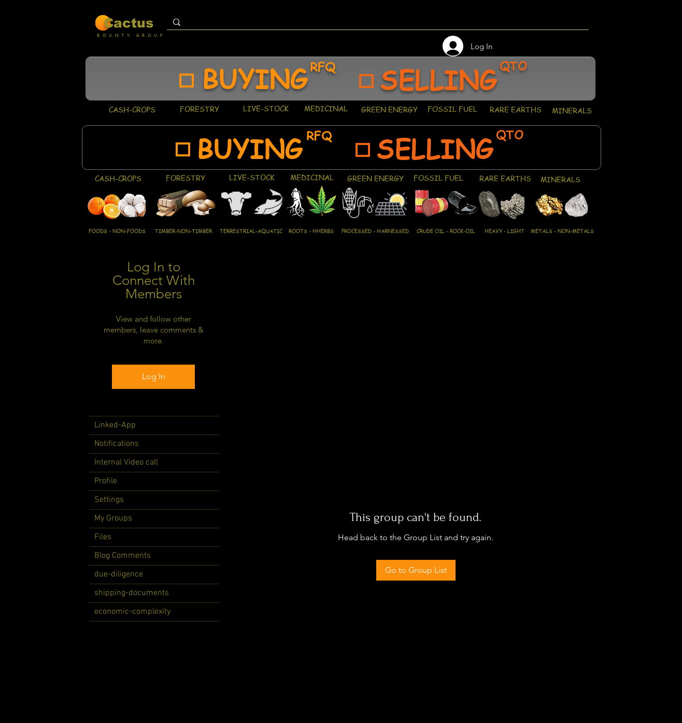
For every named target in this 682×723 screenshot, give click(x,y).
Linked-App (115, 425)
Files (102, 537)
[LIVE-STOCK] (265, 108)
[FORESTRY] (199, 109)
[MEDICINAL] (326, 108)
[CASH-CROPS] (132, 109)
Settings (109, 500)
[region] (340, 78)
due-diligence (118, 574)
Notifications (116, 444)
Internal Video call (126, 462)
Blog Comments (122, 556)
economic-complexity (132, 611)
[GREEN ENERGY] (389, 109)
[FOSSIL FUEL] (452, 109)
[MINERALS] (571, 110)
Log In (153, 376)
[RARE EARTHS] (515, 109)
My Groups (113, 518)
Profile (105, 481)
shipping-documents (131, 593)
